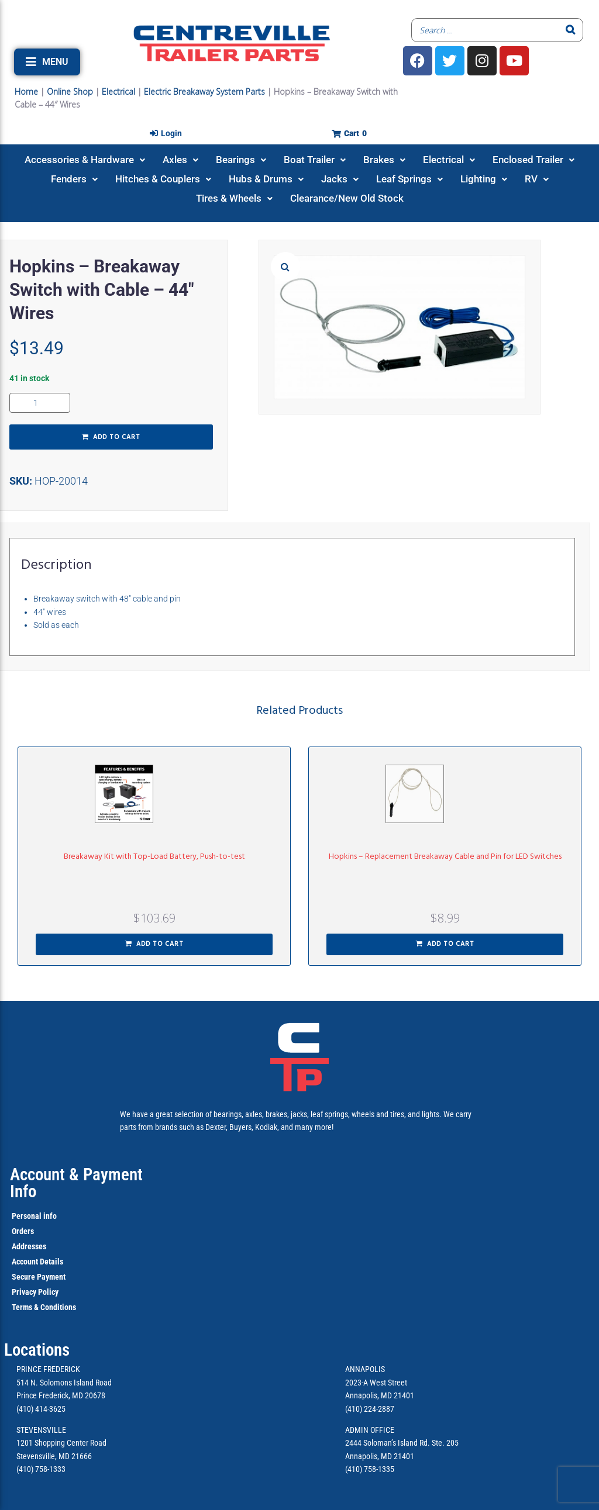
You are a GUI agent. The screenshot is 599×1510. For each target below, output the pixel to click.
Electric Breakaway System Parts (204, 91)
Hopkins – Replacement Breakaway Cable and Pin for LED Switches (445, 856)
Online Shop (70, 91)
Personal (27, 1216)
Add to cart (116, 437)
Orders (23, 1231)
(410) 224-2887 (369, 1409)
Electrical (118, 91)
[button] (47, 62)
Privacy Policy (35, 1292)
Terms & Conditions (44, 1307)
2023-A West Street (376, 1382)
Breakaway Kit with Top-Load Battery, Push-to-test (154, 856)
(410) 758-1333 (41, 1469)
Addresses (29, 1246)
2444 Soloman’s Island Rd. (387, 1442)
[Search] (571, 30)
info (49, 1216)
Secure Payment (39, 1276)
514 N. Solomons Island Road (64, 1382)
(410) (353, 1469)
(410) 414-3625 (41, 1409)
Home (26, 91)
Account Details (37, 1261)
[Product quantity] (39, 403)
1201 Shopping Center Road (61, 1442)
